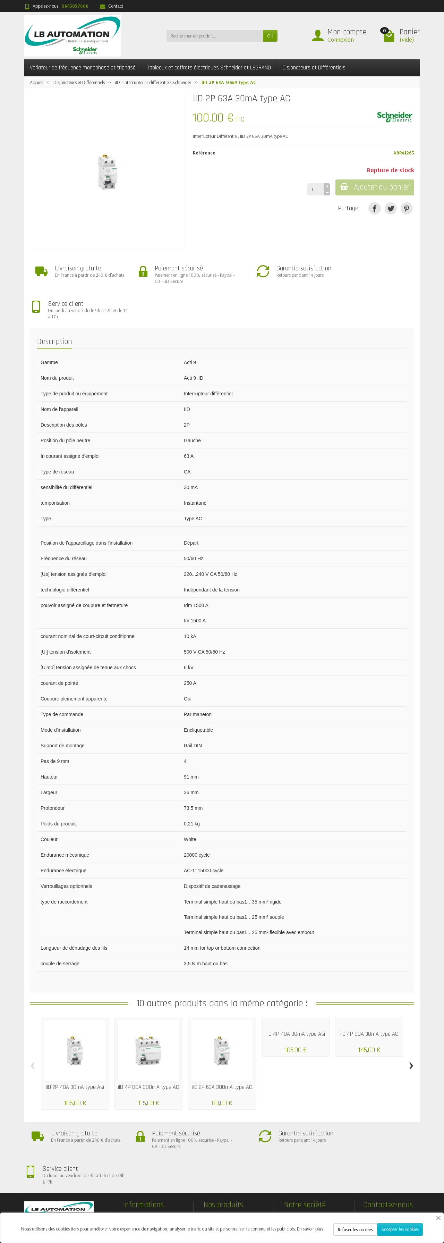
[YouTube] (380, 1210)
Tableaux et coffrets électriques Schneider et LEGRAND (209, 68)
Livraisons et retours (148, 1146)
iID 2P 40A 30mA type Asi (75, 1052)
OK (270, 36)
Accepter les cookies (400, 1229)
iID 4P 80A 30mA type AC (369, 999)
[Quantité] (314, 189)
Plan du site (301, 1155)
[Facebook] (332, 1210)
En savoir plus (310, 1229)
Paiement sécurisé (146, 1155)
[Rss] (364, 1210)
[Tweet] (391, 208)
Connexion (340, 39)
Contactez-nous (305, 1164)
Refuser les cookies (355, 1229)
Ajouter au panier (374, 187)
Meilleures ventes (226, 1164)
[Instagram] (412, 1210)
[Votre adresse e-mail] (208, 1200)
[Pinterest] (407, 208)
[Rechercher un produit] (214, 36)
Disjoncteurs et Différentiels (313, 68)
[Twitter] (348, 1210)
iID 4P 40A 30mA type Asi (295, 999)
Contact (111, 6)
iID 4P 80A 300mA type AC (148, 1052)
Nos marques (222, 1173)
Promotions (220, 1146)
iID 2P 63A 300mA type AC (222, 1052)
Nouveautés (221, 1155)
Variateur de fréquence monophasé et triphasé (83, 68)
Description (54, 307)
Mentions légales (306, 1146)
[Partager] (374, 208)
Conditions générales (149, 1164)
